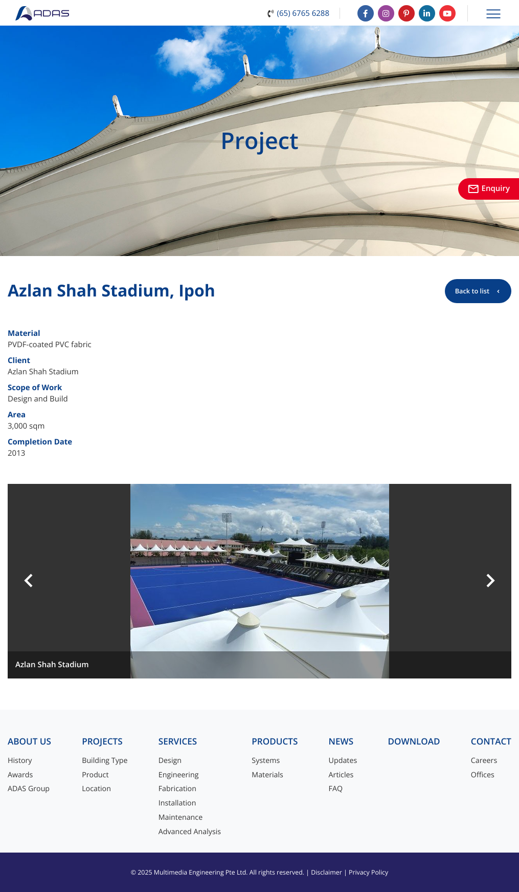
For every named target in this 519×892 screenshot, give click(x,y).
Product (95, 775)
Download (414, 742)
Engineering (179, 775)
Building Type (104, 761)
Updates (343, 761)
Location (96, 789)
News (341, 742)
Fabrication (177, 789)
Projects (102, 742)
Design (170, 761)
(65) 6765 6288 (303, 13)
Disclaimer (326, 872)
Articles (341, 775)
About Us (29, 742)
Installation (177, 803)
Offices (482, 775)
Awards (20, 775)
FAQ (336, 789)
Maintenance (180, 817)
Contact (491, 742)
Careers (484, 761)
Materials (267, 775)
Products (275, 742)
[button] (28, 581)
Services (178, 742)
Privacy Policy (368, 872)
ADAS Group (29, 789)
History (20, 761)
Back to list (472, 290)
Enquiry (488, 188)
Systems (266, 761)
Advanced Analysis (190, 832)
